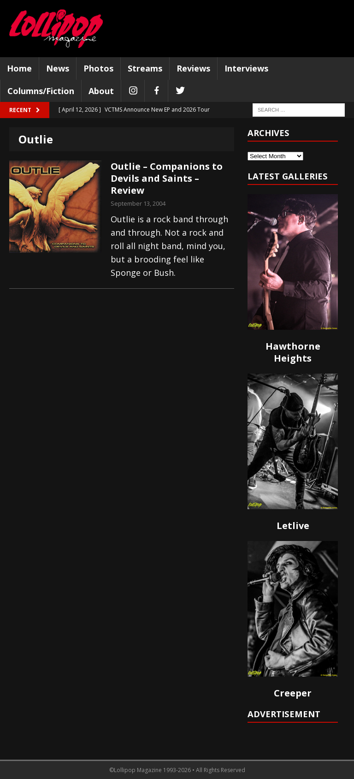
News (57, 68)
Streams (145, 68)
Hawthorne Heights (293, 352)
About (101, 90)
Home (19, 68)
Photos (98, 68)
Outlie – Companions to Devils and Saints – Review (167, 178)
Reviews (193, 68)
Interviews (246, 68)
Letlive (293, 525)
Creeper (293, 693)
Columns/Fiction (40, 90)
